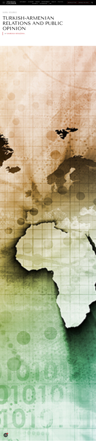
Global (5, 12)
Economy (31, 1)
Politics (60, 1)
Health (54, 1)
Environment (46, 1)
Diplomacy (23, 1)
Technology (43, 3)
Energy (37, 1)
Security (35, 3)
